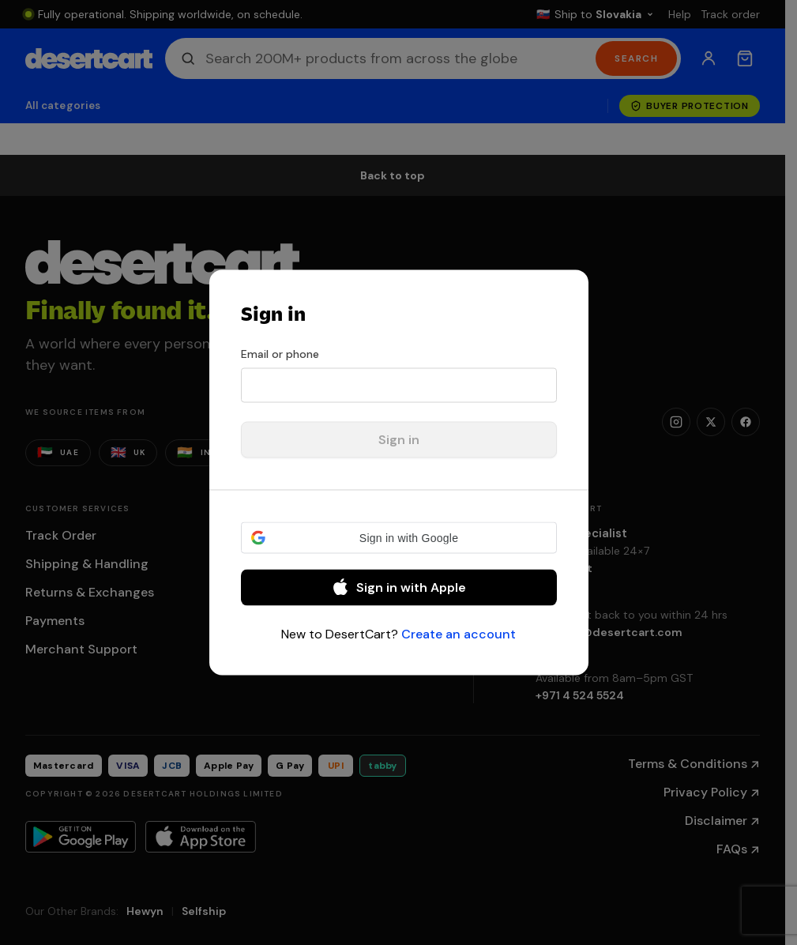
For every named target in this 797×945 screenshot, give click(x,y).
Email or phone (280, 354)
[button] (399, 538)
